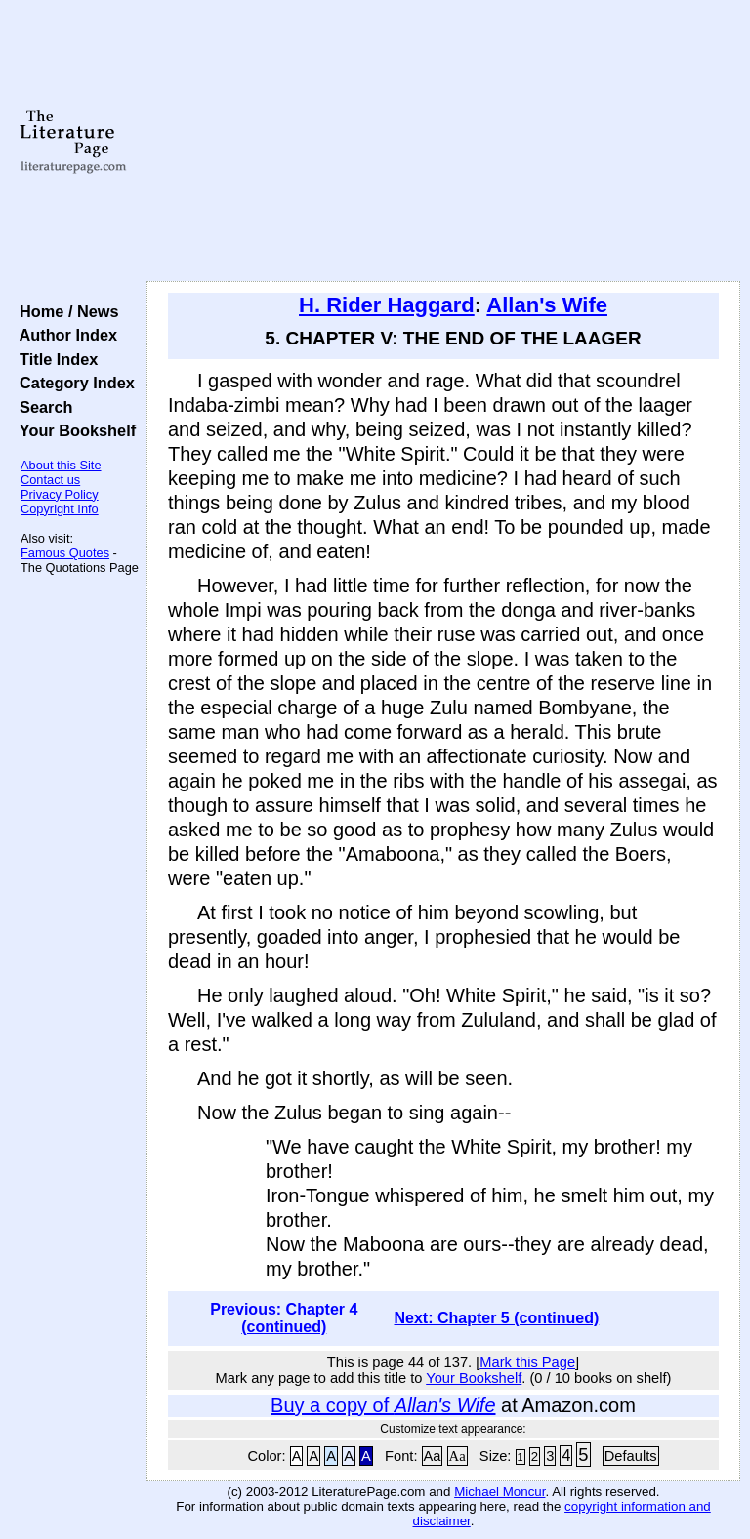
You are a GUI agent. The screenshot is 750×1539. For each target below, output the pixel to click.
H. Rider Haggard (387, 305)
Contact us (50, 479)
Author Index (64, 335)
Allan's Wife (546, 305)
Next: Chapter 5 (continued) (496, 1318)
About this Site (61, 465)
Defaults (630, 1456)
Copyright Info (60, 509)
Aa (432, 1456)
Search (41, 407)
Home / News (65, 311)
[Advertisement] (443, 141)
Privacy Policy (60, 494)
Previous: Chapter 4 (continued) (283, 1318)
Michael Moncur (499, 1491)
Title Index (54, 359)
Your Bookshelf (73, 430)
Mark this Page (527, 1362)
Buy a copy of (383, 1405)
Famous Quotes (65, 553)
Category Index (73, 382)
